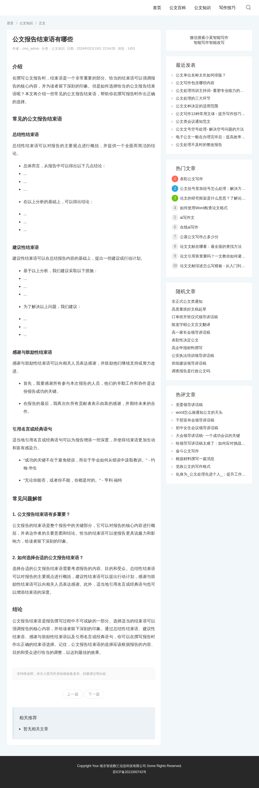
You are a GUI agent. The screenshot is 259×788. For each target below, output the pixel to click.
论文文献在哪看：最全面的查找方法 (211, 246)
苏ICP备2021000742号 (130, 772)
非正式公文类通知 (187, 301)
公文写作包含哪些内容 (195, 83)
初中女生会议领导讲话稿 (197, 428)
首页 (157, 7)
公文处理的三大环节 (193, 98)
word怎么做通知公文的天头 (199, 412)
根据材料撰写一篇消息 (195, 459)
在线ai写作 (189, 227)
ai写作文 (187, 217)
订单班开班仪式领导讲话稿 (195, 317)
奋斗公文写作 (187, 451)
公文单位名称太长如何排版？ (201, 75)
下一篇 (94, 694)
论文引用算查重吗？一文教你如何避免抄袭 (216, 256)
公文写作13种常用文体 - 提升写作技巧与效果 (214, 114)
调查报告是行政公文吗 (191, 371)
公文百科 (177, 7)
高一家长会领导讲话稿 (191, 332)
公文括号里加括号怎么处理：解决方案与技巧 (218, 188)
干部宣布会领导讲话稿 (195, 420)
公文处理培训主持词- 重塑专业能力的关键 (212, 90)
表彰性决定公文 (185, 340)
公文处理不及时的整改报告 (199, 144)
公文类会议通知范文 (193, 121)
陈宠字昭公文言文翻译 (191, 324)
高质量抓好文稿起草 (189, 309)
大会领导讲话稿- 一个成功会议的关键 (208, 435)
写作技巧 (227, 7)
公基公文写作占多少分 (199, 237)
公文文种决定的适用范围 (197, 106)
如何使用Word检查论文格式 (204, 208)
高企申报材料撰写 (187, 348)
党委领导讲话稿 (189, 404)
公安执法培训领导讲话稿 (193, 355)
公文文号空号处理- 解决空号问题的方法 (210, 129)
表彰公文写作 (191, 179)
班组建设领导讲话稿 (189, 363)
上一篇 (73, 694)
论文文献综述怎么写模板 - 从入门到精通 (214, 266)
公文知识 (202, 7)
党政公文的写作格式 (193, 466)
